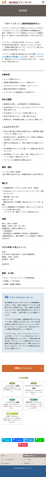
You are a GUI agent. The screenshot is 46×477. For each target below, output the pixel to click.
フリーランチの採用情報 (16, 2)
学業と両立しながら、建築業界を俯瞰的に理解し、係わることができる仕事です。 (12, 418)
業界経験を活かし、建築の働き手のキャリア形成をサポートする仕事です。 (33, 388)
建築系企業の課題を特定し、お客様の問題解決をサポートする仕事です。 (12, 387)
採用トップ (4, 455)
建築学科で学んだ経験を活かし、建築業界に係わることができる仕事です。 (12, 404)
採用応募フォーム (28, 463)
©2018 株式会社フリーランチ (23, 468)
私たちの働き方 (5, 463)
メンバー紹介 (27, 459)
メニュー (43, 3)
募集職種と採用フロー (30, 455)
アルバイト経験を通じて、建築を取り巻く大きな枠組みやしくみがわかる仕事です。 (33, 404)
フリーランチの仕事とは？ (8, 459)
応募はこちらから (23, 368)
